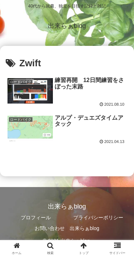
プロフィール (36, 217)
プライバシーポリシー (98, 217)
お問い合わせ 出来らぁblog (67, 228)
